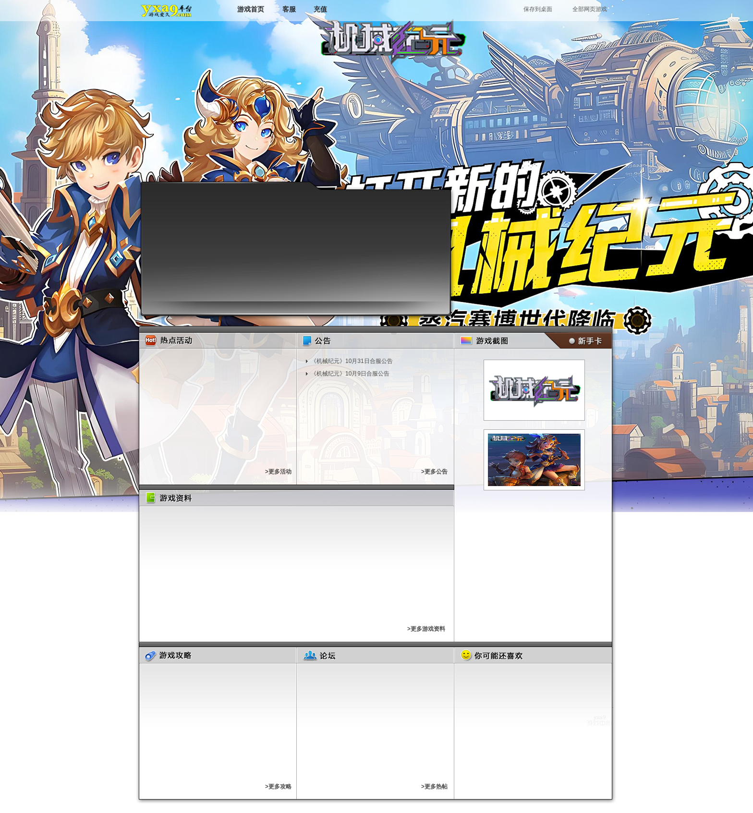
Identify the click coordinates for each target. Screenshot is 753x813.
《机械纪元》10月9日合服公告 (350, 373)
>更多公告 (434, 471)
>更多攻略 (278, 786)
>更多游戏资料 (426, 628)
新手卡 (576, 341)
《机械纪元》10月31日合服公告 (352, 361)
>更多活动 (278, 471)
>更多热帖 (434, 786)
